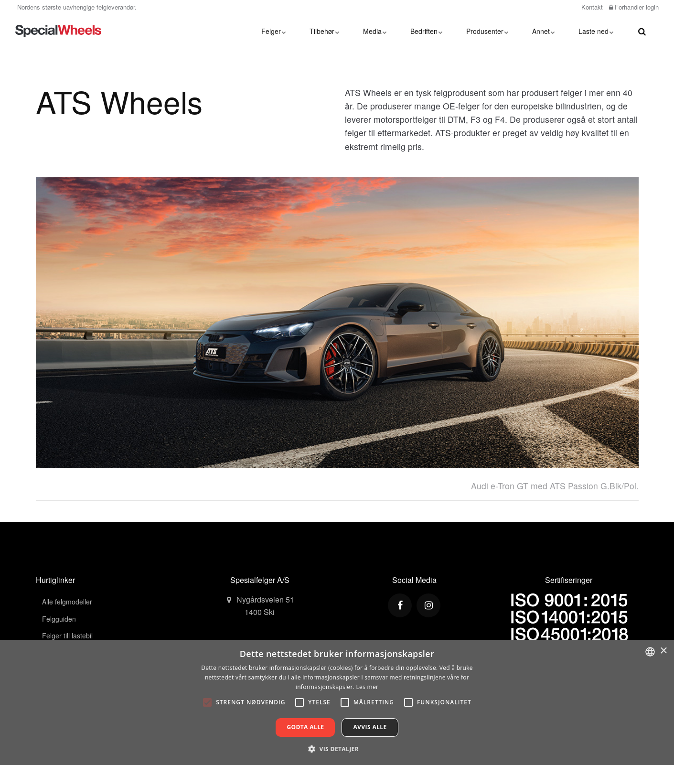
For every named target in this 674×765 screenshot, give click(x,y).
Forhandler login (634, 6)
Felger (273, 31)
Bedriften (426, 31)
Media (374, 31)
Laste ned (595, 31)
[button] (337, 749)
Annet (543, 31)
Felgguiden (59, 619)
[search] (642, 31)
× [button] (663, 651)
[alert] (337, 702)
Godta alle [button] (305, 727)
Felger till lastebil (67, 635)
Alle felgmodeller (67, 601)
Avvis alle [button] (369, 727)
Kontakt (591, 6)
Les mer (367, 687)
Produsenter (487, 31)
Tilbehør (324, 31)
